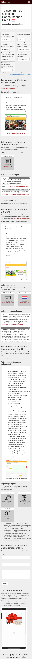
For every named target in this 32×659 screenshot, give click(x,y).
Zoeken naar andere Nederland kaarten (20, 74)
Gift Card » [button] (5, 59)
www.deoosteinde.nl (8, 166)
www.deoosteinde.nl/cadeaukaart (10, 302)
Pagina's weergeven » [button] (24, 49)
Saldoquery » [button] (5, 39)
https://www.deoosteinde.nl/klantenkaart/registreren (15, 194)
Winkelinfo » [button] (5, 49)
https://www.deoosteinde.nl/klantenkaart (17, 186)
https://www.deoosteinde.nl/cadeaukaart (12, 324)
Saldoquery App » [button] (6, 70)
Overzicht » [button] (22, 39)
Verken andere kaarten (24, 302)
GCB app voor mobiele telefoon (22, 218)
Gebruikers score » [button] (23, 59)
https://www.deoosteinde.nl (8, 88)
